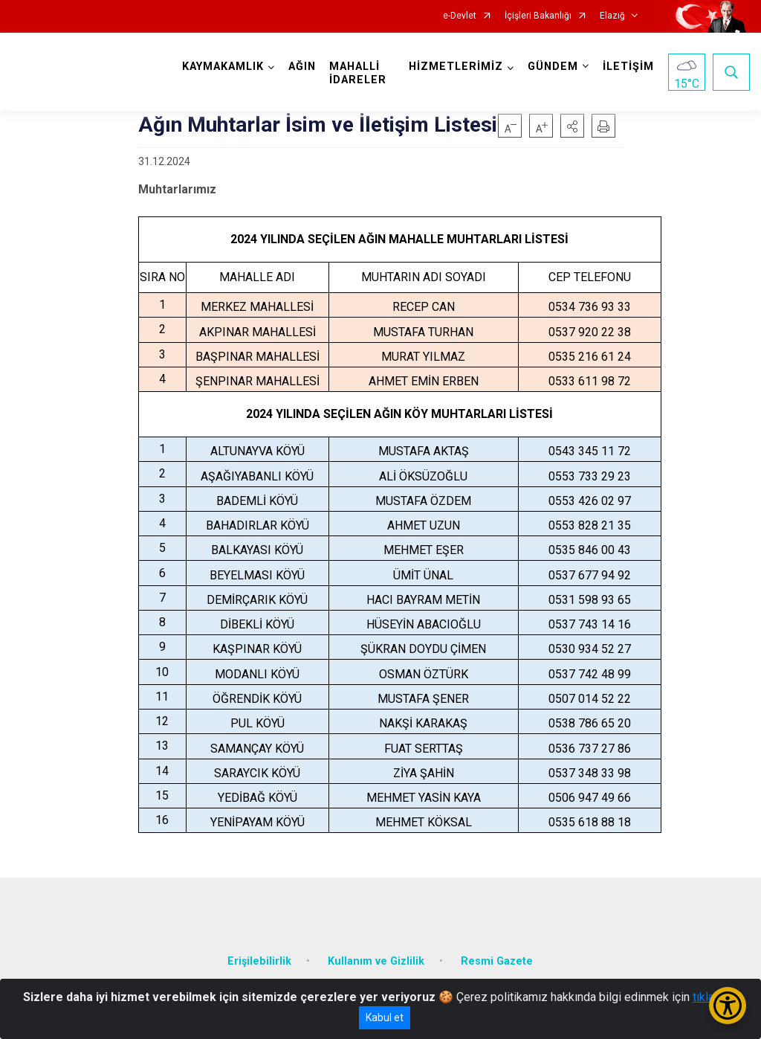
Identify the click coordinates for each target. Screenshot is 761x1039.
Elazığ (612, 16)
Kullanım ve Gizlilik (376, 961)
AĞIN (302, 66)
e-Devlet (459, 16)
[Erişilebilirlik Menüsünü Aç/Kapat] (727, 1005)
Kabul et (385, 1017)
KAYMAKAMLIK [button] (223, 66)
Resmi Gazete (497, 961)
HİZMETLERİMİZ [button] (456, 66)
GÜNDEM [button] (553, 66)
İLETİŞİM (628, 66)
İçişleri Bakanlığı (538, 16)
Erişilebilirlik (259, 961)
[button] (572, 126)
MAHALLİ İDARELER (357, 73)
